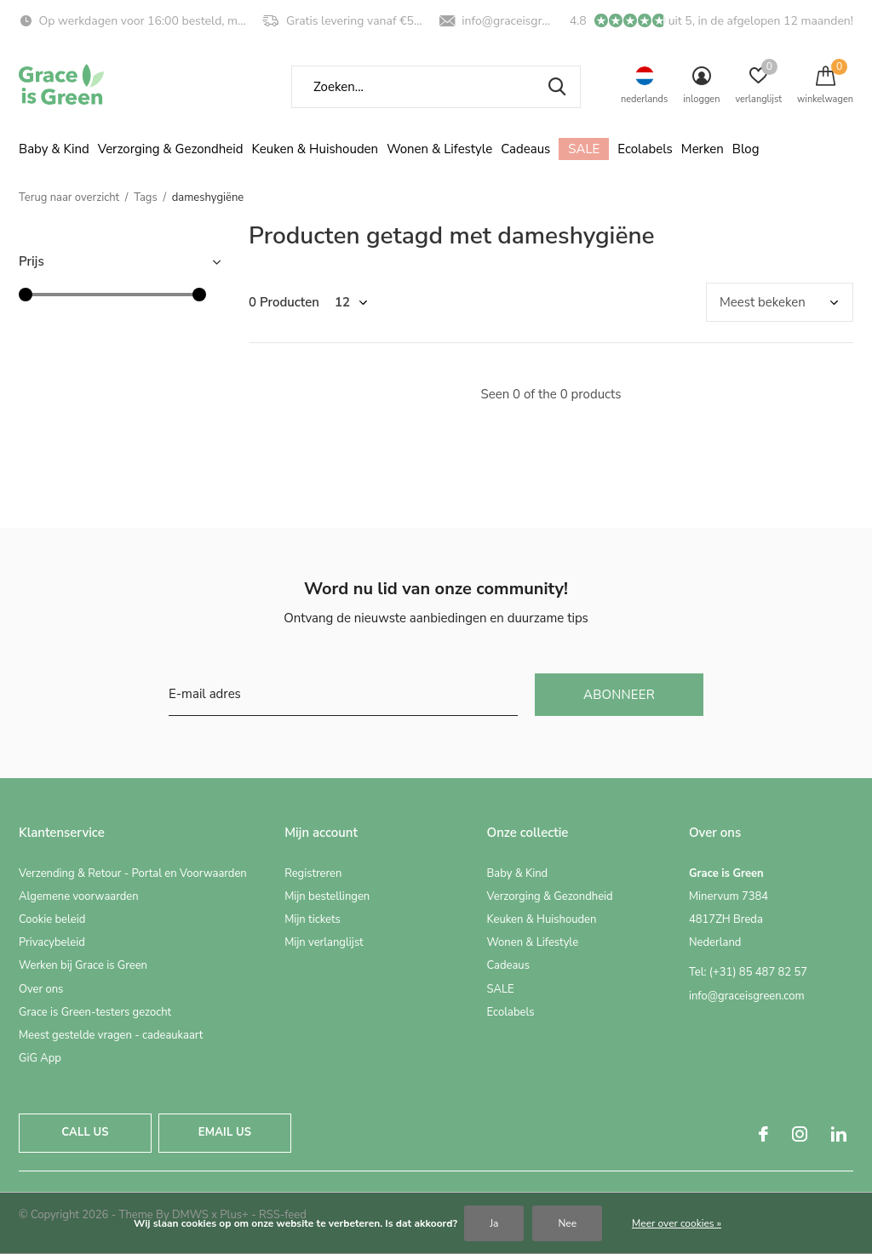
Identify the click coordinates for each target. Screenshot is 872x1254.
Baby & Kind (54, 148)
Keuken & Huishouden (315, 148)
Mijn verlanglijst (324, 942)
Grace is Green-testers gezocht (95, 1012)
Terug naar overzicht (69, 197)
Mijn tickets (312, 919)
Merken (702, 148)
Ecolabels (645, 148)
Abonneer (619, 694)
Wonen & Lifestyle (439, 148)
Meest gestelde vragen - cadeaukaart (111, 1035)
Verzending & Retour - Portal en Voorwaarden (133, 873)
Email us (224, 1132)
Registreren (312, 873)
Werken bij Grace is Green (83, 965)
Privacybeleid (52, 942)
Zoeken (557, 87)
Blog (746, 148)
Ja (494, 1223)
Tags (146, 197)
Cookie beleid (52, 919)
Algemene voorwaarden (79, 896)
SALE (584, 148)
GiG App (40, 1058)
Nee (567, 1223)
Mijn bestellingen (327, 896)
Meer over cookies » (676, 1223)
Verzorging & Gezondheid (171, 148)
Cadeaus (525, 148)
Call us (84, 1132)
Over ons (41, 989)
